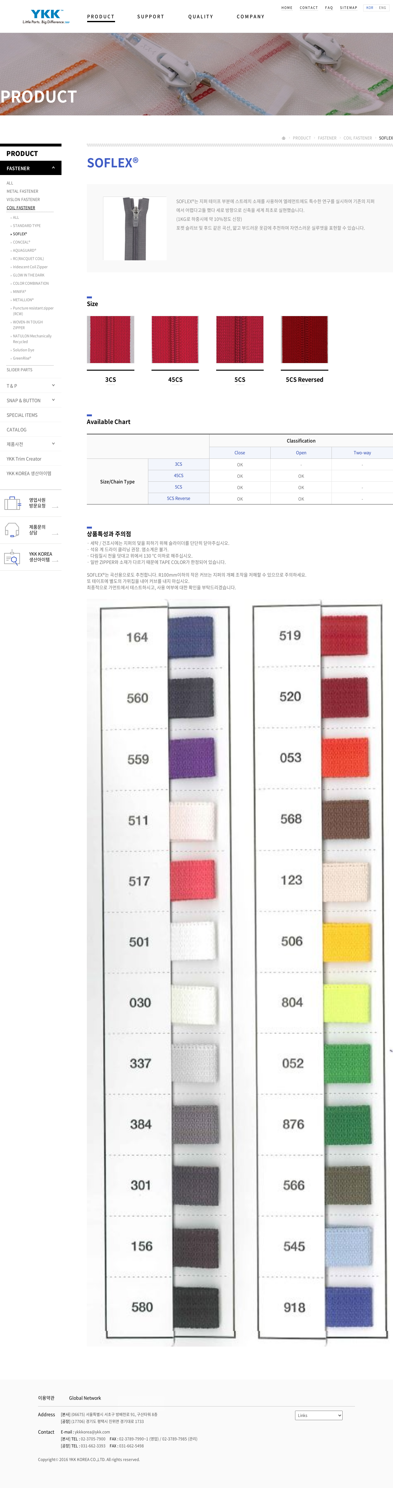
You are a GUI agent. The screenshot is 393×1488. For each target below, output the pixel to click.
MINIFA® (19, 291)
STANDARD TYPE (27, 225)
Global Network (85, 1397)
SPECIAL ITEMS (22, 415)
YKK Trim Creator (24, 458)
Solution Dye (23, 350)
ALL (10, 183)
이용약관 (46, 1397)
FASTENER (327, 138)
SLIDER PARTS (19, 370)
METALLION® (23, 299)
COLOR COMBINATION (31, 283)
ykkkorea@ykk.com (92, 1432)
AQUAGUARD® (24, 250)
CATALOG (17, 429)
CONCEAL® (21, 242)
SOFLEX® (20, 234)
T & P (12, 385)
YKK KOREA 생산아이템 (29, 473)
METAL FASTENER (22, 191)
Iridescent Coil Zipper (30, 267)
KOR (369, 7)
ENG (382, 7)
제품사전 (15, 444)
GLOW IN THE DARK (28, 275)
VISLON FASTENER (23, 199)
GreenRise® (22, 358)
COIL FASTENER (358, 138)
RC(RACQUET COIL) (28, 258)
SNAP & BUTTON (24, 400)
